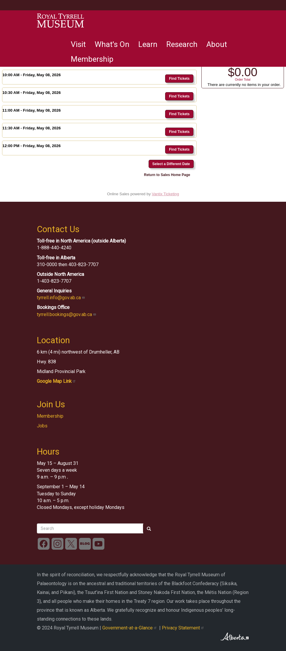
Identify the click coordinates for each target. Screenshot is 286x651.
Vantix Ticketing (165, 194)
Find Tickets (179, 79)
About (216, 44)
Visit (78, 44)
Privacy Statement (183, 628)
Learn (147, 44)
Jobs (42, 426)
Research (182, 44)
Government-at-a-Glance (130, 628)
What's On (112, 44)
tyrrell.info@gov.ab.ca (61, 297)
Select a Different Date (171, 164)
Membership (92, 59)
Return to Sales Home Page (167, 175)
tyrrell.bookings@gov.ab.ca (67, 314)
